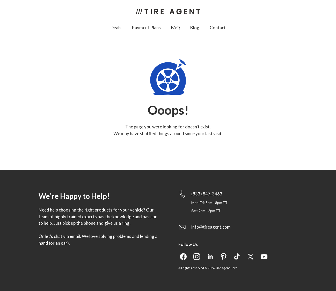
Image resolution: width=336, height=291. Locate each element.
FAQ (175, 27)
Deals (116, 27)
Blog (194, 27)
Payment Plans (146, 27)
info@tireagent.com (211, 227)
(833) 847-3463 (206, 194)
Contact (218, 27)
